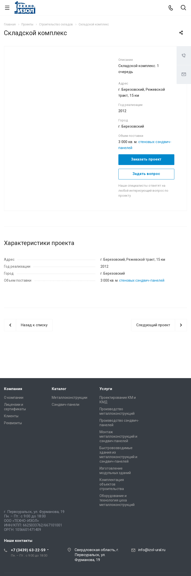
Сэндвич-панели (65, 405)
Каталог (59, 389)
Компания (13, 389)
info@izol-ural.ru (151, 550)
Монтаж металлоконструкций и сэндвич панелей (118, 436)
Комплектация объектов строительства (111, 484)
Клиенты (11, 416)
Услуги (105, 389)
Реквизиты (13, 423)
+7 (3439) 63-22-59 (28, 550)
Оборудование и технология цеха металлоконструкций (117, 500)
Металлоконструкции (69, 398)
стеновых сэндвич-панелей (141, 280)
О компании (13, 398)
